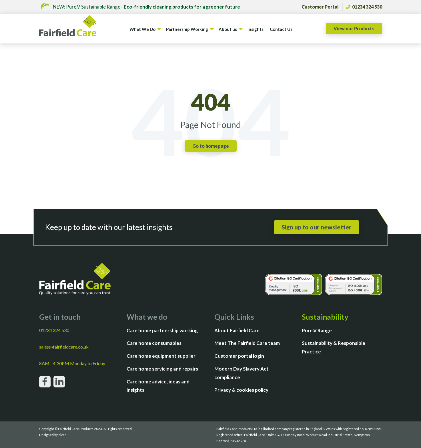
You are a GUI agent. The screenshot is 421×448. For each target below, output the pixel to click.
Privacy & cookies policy (241, 390)
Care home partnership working (162, 330)
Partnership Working (187, 29)
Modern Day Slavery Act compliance (241, 373)
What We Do (142, 29)
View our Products (354, 28)
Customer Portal (320, 6)
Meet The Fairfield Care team (247, 343)
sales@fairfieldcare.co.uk (64, 346)
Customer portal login (239, 356)
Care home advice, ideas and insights (158, 386)
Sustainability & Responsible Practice (333, 347)
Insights (256, 29)
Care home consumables (154, 343)
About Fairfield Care (237, 330)
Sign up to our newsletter (317, 227)
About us (228, 29)
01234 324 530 (364, 6)
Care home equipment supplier (161, 356)
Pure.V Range (317, 330)
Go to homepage (210, 146)
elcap (62, 435)
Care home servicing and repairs (162, 369)
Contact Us (281, 29)
